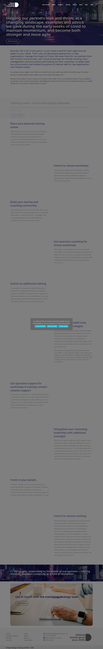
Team (86, 4)
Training (68, 4)
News (80, 4)
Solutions (60, 4)
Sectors (75, 4)
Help (92, 4)
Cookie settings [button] (63, 326)
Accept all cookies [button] (40, 326)
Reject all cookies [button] (52, 326)
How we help (45, 4)
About (53, 4)
